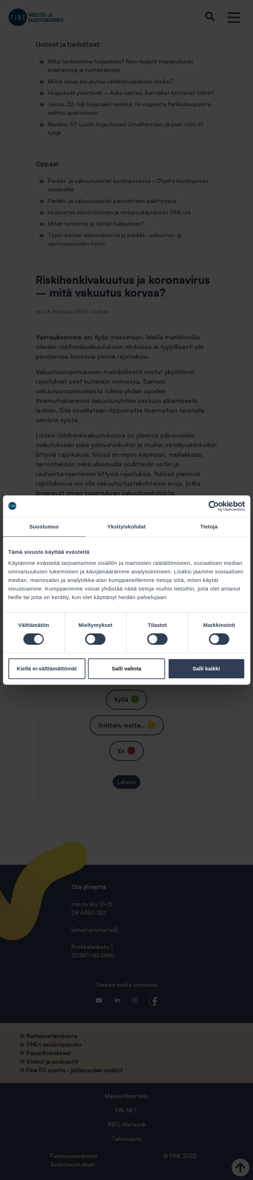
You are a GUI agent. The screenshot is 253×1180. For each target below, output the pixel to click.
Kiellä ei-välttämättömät (47, 668)
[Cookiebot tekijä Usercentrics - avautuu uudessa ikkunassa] (213, 506)
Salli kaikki (206, 668)
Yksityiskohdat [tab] (126, 526)
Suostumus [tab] (44, 526)
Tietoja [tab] (209, 526)
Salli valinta (126, 668)
